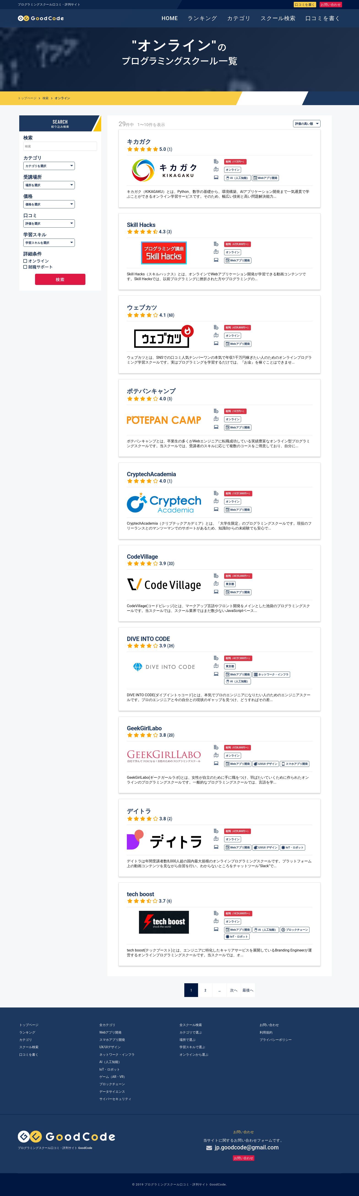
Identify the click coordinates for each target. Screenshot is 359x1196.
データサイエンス (112, 1091)
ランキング (202, 18)
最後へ (247, 990)
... (219, 990)
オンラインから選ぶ (194, 1054)
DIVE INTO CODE (148, 638)
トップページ (27, 98)
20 (171, 735)
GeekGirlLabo (144, 728)
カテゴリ (239, 18)
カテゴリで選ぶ (191, 1032)
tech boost (140, 894)
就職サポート (40, 267)
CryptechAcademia (151, 474)
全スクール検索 (191, 1025)
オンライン (38, 261)
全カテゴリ (107, 1025)
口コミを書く (305, 4)
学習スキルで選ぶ (192, 1047)
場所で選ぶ (188, 1040)
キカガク (139, 141)
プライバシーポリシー (276, 1040)
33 (171, 563)
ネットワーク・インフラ (271, 674)
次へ (233, 990)
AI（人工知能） (237, 178)
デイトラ (139, 811)
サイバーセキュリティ (115, 1099)
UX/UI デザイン (265, 764)
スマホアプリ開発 (294, 764)
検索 (46, 98)
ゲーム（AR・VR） (113, 1077)
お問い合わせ (331, 4)
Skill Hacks (141, 224)
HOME (170, 18)
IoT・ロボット (292, 847)
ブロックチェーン (294, 930)
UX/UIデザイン (110, 1047)
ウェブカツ (142, 307)
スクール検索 (278, 18)
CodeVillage (142, 556)
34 (171, 645)
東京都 (230, 584)
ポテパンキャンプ (151, 391)
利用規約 (266, 1032)
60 (171, 315)
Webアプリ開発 (265, 178)
